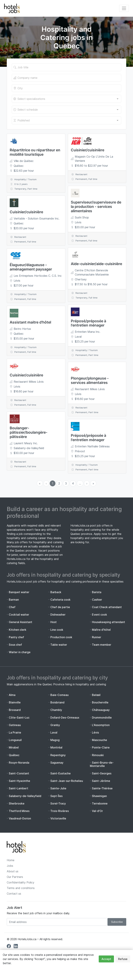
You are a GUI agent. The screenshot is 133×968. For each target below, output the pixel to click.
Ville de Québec (24, 161)
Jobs (10, 865)
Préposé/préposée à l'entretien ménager (88, 323)
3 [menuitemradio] (66, 483)
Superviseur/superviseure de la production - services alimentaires (96, 206)
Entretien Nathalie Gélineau (92, 446)
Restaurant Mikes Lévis (29, 381)
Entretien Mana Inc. (87, 331)
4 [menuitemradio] (73, 483)
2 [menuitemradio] (59, 483)
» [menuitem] (93, 483)
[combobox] (66, 99)
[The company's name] (66, 78)
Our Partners (15, 877)
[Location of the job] (66, 88)
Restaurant (20, 237)
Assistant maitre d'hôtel (30, 322)
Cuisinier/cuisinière (26, 212)
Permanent (20, 241)
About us (12, 871)
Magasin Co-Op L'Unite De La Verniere (94, 158)
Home (10, 860)
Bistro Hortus (22, 328)
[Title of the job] (66, 67)
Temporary (20, 189)
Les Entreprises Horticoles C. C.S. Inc (38, 275)
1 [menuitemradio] (52, 483)
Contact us (14, 893)
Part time (32, 189)
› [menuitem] (86, 483)
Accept (106, 959)
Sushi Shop (82, 217)
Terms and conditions (21, 888)
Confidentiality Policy (20, 882)
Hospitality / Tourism (25, 179)
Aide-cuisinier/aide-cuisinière (96, 264)
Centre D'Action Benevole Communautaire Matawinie (92, 272)
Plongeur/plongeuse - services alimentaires (90, 380)
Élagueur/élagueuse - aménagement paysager (31, 267)
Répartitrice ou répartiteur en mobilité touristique (35, 152)
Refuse (122, 959)
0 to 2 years (21, 184)
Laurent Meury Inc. (26, 443)
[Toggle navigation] (124, 8)
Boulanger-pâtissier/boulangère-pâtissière (28, 432)
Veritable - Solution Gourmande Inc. (36, 218)
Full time (31, 241)
